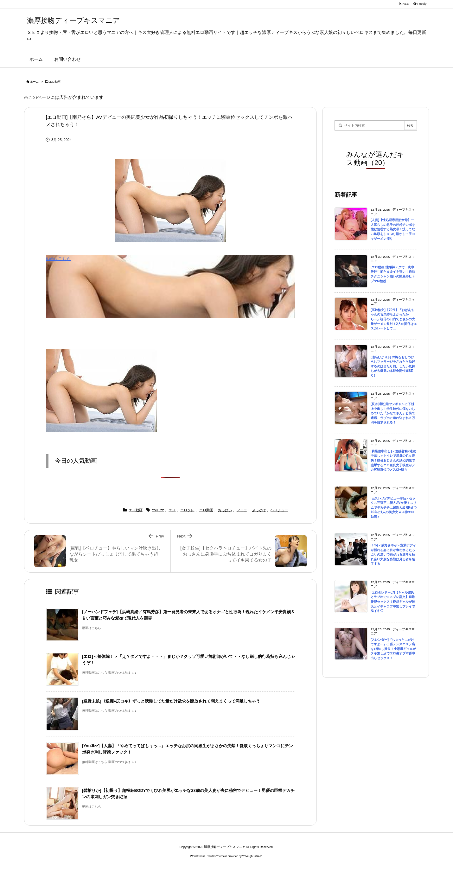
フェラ (242, 510)
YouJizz (158, 510)
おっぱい (225, 510)
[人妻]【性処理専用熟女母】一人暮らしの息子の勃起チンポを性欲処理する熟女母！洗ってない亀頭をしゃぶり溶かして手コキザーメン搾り (393, 229)
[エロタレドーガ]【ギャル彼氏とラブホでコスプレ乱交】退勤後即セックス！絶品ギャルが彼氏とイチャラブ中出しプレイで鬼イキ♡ (393, 602)
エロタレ (187, 510)
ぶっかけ (259, 510)
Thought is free (252, 856)
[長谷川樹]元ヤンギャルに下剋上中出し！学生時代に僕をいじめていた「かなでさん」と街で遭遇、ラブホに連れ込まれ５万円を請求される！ (393, 413)
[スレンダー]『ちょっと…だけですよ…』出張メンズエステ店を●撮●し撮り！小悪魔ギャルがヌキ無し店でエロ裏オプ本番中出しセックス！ (393, 649)
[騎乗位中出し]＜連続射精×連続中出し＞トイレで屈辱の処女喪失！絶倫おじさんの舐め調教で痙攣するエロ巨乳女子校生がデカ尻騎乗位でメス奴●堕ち (393, 460)
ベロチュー (279, 510)
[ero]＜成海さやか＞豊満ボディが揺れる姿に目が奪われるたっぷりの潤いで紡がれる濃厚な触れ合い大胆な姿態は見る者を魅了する (393, 554)
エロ (172, 510)
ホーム (34, 81)
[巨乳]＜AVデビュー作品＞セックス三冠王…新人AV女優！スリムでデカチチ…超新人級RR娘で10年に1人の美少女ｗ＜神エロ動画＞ (394, 508)
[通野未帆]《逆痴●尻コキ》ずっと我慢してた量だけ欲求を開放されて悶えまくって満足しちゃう (171, 701)
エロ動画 (55, 81)
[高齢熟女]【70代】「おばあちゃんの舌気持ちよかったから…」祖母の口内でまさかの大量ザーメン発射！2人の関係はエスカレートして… (394, 319)
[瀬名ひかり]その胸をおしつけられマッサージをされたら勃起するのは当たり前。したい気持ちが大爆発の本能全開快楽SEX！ (393, 366)
